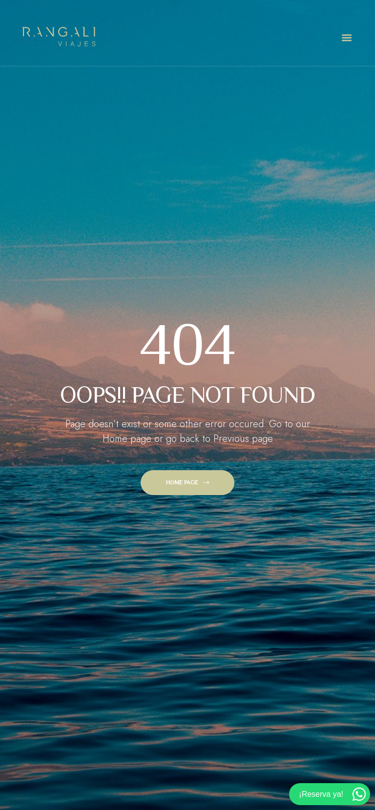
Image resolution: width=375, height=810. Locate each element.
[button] (346, 38)
